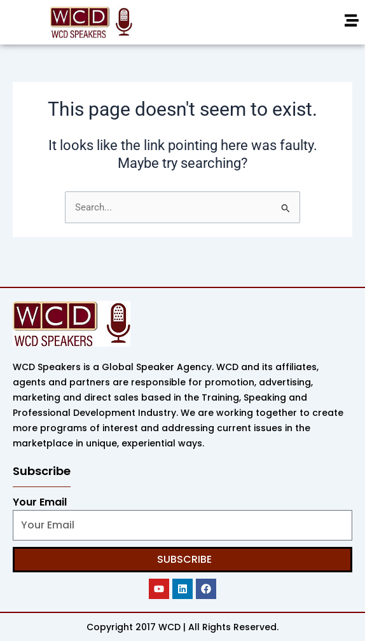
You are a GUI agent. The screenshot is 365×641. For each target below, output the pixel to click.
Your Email (40, 502)
